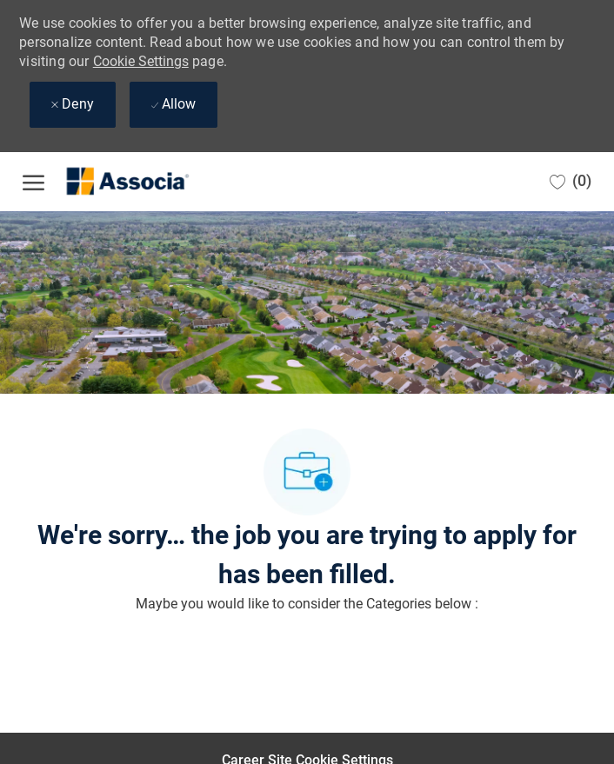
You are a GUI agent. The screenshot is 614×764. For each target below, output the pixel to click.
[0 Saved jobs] (570, 181)
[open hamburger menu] (33, 182)
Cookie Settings (141, 61)
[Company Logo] (109, 182)
